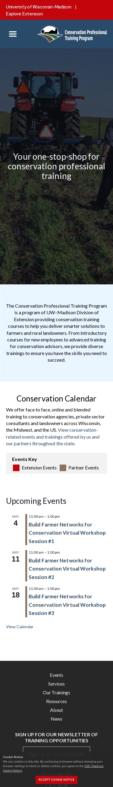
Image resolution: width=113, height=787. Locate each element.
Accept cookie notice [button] (57, 780)
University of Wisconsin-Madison (38, 7)
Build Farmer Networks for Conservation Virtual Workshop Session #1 (67, 532)
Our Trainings (56, 692)
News (56, 718)
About (56, 710)
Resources (56, 701)
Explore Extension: (24, 14)
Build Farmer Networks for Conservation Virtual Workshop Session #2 (67, 568)
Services (56, 683)
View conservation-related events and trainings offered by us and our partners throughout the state (52, 436)
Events (56, 675)
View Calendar (19, 626)
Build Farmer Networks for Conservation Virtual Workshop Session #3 (67, 604)
